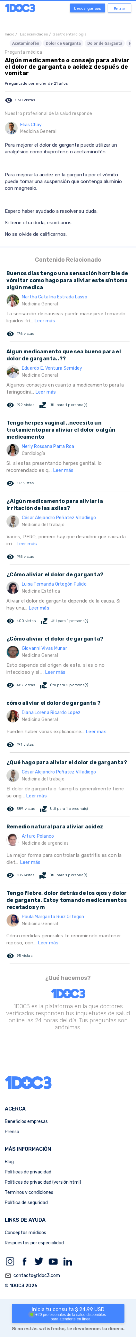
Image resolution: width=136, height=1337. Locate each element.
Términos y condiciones (29, 1192)
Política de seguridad (26, 1202)
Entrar (119, 8)
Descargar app (87, 8)
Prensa (12, 1131)
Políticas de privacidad (28, 1172)
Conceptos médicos (25, 1232)
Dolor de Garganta (63, 43)
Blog (9, 1161)
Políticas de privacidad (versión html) (43, 1182)
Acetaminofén (25, 43)
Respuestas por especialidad (34, 1243)
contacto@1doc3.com (32, 1275)
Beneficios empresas (26, 1121)
